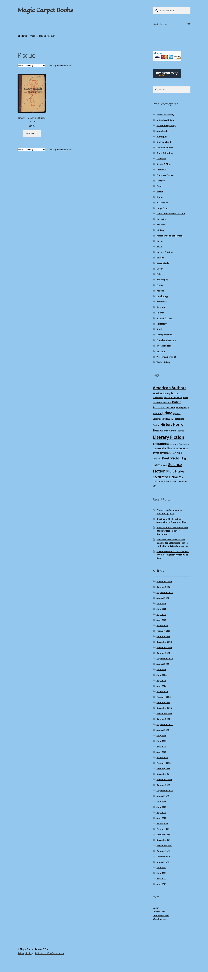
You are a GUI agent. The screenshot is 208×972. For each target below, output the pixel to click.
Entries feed (159, 911)
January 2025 (163, 636)
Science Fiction (164, 318)
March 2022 (162, 823)
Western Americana (166, 356)
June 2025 (161, 608)
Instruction (162, 202)
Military (160, 230)
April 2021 (161, 884)
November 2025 (164, 581)
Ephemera (161, 169)
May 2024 (161, 680)
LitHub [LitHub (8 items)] (156, 448)
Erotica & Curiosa (165, 175)
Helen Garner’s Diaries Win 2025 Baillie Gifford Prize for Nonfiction (172, 530)
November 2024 (164, 647)
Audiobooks (162, 131)
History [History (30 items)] (167, 424)
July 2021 (161, 867)
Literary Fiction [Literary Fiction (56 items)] (168, 437)
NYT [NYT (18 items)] (179, 453)
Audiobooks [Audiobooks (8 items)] (158, 397)
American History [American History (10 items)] (161, 393)
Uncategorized (163, 345)
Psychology (162, 296)
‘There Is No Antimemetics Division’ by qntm (169, 512)
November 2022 (164, 779)
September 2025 (164, 592)
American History (165, 114)
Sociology (161, 323)
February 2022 (163, 829)
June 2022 (161, 806)
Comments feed (161, 915)
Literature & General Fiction (170, 213)
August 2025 (162, 598)
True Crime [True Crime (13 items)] (178, 481)
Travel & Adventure (166, 340)
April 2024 (161, 686)
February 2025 (163, 630)
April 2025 (161, 619)
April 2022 (161, 818)
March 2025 (162, 625)
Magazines (161, 219)
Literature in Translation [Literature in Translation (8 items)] (178, 444)
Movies (159, 241)
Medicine (160, 224)
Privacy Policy (25, 953)
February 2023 (163, 763)
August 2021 (162, 862)
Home (24, 35)
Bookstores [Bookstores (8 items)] (166, 402)
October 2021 (163, 851)
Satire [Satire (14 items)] (156, 465)
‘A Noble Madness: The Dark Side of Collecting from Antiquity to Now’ (172, 554)
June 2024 (161, 674)
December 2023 (164, 708)
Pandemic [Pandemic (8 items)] (157, 459)
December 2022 (164, 774)
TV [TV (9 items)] (186, 481)
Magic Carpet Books (45, 10)
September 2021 (164, 856)
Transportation (164, 334)
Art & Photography (166, 125)
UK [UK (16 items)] (154, 486)
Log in (156, 907)
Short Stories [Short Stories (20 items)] (175, 471)
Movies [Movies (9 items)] (179, 448)
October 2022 (163, 785)
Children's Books (164, 147)
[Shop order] (31, 65)
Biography (161, 136)
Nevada (160, 257)
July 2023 (161, 735)
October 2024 (163, 653)
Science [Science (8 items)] (164, 465)
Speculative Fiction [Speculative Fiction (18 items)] (166, 477)
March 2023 (162, 757)
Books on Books (164, 142)
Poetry (159, 285)
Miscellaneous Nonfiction (169, 235)
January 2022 (163, 834)
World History (163, 362)
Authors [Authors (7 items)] (167, 398)
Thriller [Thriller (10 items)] (167, 481)
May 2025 (161, 614)
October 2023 (163, 718)
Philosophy (162, 279)
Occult (159, 268)
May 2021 (161, 878)
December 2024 (164, 641)
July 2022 (161, 801)
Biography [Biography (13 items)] (176, 397)
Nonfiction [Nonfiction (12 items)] (170, 452)
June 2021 (161, 873)
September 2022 (164, 790)
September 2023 (164, 724)
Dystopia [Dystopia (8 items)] (177, 413)
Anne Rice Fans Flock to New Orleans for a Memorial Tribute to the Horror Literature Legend (172, 543)
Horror (159, 191)
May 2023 (161, 746)
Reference (161, 301)
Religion (160, 307)
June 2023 (161, 741)
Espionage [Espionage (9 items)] (158, 418)
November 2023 (164, 713)
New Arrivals (162, 263)
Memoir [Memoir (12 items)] (171, 448)
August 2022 (162, 796)
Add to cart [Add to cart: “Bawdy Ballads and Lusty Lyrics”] (31, 133)
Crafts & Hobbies (164, 153)
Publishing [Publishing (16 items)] (179, 458)
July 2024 (161, 669)
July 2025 (161, 603)
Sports (159, 329)
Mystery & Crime (164, 252)
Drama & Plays (163, 164)
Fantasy (160, 180)
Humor (159, 197)
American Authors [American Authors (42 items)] (169, 387)
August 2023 (162, 730)
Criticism (161, 158)
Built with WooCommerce (49, 953)
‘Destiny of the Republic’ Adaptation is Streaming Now (171, 520)
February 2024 (163, 696)
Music (159, 246)
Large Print (162, 208)
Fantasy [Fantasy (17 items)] (168, 418)
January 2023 (163, 768)
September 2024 (164, 658)
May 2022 (161, 812)
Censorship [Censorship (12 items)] (170, 407)
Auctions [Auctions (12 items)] (176, 393)
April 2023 (161, 751)
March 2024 (162, 691)
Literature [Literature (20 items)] (160, 444)
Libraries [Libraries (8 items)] (180, 431)
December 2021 (164, 840)
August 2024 (162, 663)
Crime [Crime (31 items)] (167, 412)
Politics (160, 290)
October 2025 (163, 586)
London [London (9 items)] (162, 448)
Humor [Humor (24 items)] (158, 430)
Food (159, 186)
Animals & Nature (165, 120)
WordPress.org (160, 918)
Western (160, 351)
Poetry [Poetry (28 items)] (167, 458)
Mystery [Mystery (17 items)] (158, 453)
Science (160, 312)
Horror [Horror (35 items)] (179, 424)
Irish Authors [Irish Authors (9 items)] (170, 430)
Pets (158, 274)
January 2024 (163, 702)
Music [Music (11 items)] (185, 448)
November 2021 (164, 845)
